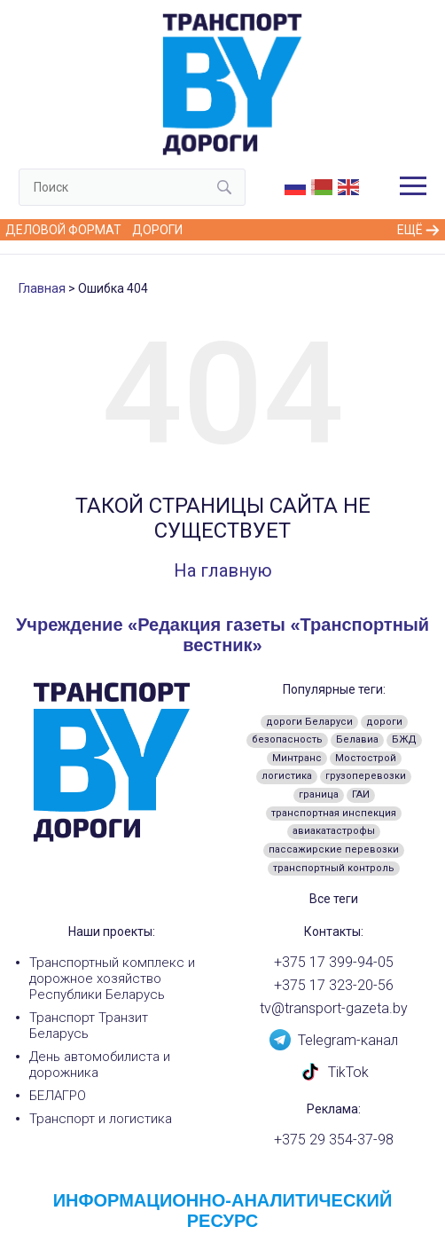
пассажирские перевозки (334, 849)
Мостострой (365, 758)
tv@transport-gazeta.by (334, 1009)
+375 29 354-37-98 (334, 1140)
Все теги (333, 899)
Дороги (157, 230)
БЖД (404, 739)
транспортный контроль (333, 868)
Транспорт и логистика (100, 1119)
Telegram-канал (333, 1039)
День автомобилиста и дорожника (99, 1065)
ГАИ (361, 794)
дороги (384, 721)
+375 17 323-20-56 (334, 986)
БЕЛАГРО (57, 1096)
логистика (287, 776)
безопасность (287, 739)
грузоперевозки (365, 776)
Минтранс (297, 758)
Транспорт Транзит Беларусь (88, 1026)
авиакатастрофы (334, 831)
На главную (223, 570)
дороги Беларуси (309, 721)
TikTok (334, 1071)
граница (319, 794)
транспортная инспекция (333, 813)
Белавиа (357, 739)
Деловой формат (63, 230)
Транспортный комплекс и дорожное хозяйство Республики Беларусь (112, 978)
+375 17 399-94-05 (334, 963)
